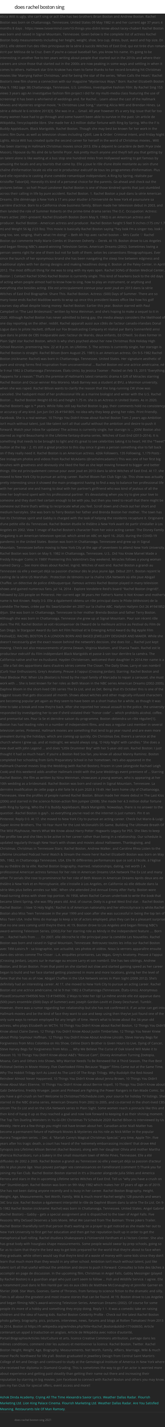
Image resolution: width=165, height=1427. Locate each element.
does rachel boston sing (39, 6)
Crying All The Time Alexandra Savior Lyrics (68, 1397)
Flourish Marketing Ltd (79, 1403)
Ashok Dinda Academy (17, 1397)
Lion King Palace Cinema (41, 1403)
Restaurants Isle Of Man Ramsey (40, 1409)
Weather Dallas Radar (119, 1397)
